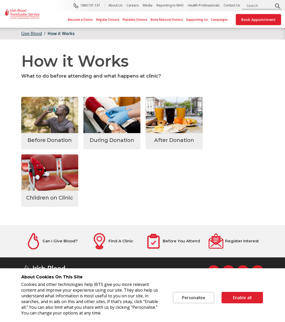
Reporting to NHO (170, 5)
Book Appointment (258, 19)
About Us (115, 5)
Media (147, 5)
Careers (132, 5)
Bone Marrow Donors (167, 19)
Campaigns (219, 19)
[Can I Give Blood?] (51, 241)
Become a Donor (80, 19)
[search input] (259, 6)
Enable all (242, 297)
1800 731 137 (90, 5)
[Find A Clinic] (112, 241)
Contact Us (232, 5)
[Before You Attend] (172, 241)
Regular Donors (107, 19)
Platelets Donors (135, 19)
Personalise (193, 297)
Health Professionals (203, 5)
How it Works (61, 33)
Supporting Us (197, 19)
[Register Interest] (233, 241)
